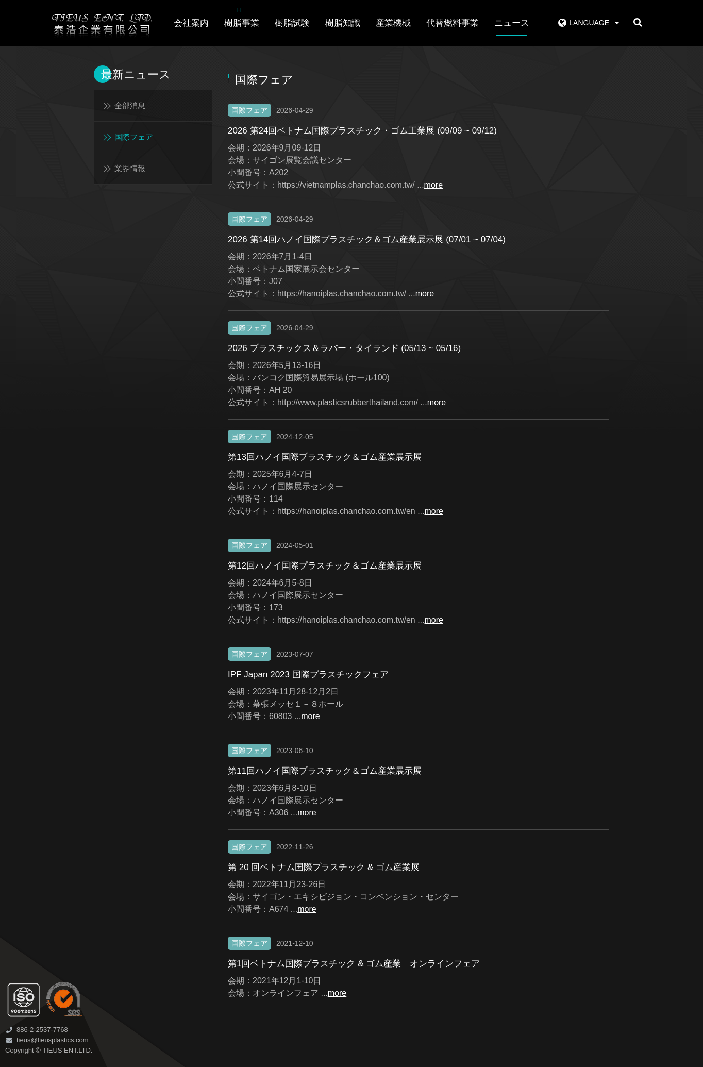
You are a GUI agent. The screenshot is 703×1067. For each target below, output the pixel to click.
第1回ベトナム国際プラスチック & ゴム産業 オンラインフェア (354, 964)
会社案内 (191, 23)
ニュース (511, 23)
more (433, 184)
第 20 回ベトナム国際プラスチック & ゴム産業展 (324, 867)
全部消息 (129, 105)
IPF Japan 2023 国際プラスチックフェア (308, 674)
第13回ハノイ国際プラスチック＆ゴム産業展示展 (325, 457)
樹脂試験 (292, 23)
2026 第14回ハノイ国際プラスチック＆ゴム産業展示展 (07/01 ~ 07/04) (367, 239)
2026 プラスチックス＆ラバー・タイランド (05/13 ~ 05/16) (344, 348)
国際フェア (133, 136)
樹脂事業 (241, 16)
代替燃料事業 (452, 23)
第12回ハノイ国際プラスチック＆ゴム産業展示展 (325, 566)
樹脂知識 (342, 23)
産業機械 (393, 23)
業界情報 (129, 168)
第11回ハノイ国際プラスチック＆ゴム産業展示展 (325, 771)
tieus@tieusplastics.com (52, 1040)
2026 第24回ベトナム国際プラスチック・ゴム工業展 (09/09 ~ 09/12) (362, 131)
